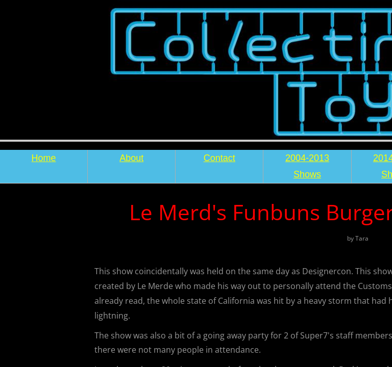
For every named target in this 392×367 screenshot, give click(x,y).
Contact (219, 158)
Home (44, 158)
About (131, 158)
